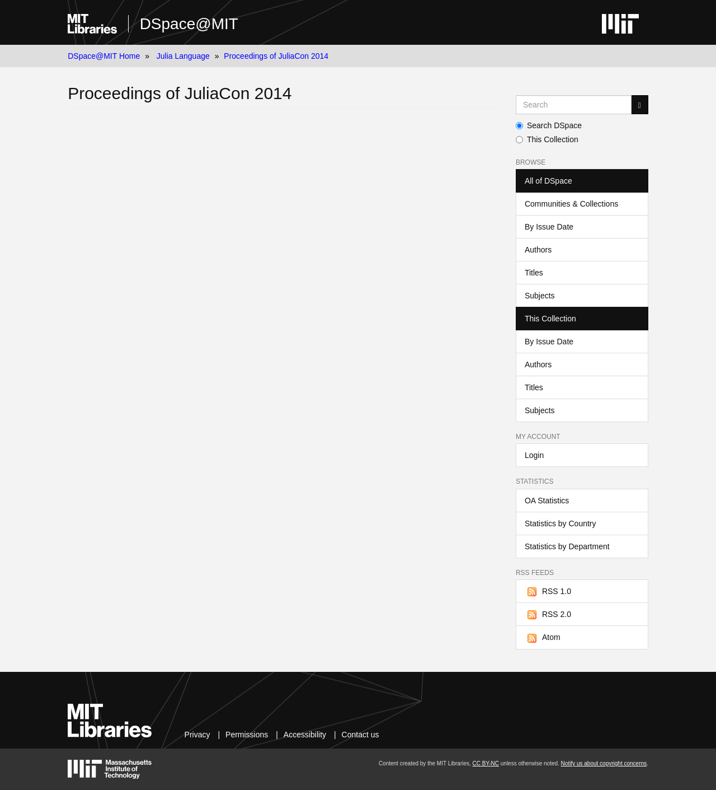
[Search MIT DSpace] (574, 104)
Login (534, 455)
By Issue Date (549, 226)
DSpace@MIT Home (104, 56)
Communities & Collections (571, 203)
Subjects (540, 295)
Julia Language (183, 56)
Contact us (360, 734)
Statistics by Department (567, 546)
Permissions (246, 734)
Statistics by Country (560, 523)
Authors (538, 249)
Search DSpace (549, 125)
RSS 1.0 (548, 592)
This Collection (547, 139)
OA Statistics (547, 500)
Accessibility (305, 734)
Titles (534, 272)
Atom (542, 638)
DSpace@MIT (189, 23)
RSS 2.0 (548, 615)
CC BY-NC (486, 763)
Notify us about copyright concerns (604, 763)
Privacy (197, 734)
